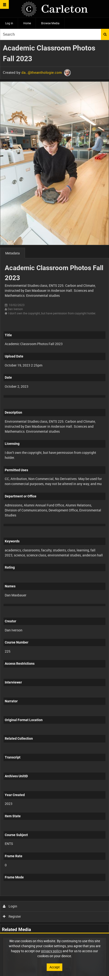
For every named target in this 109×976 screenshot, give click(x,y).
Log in (9, 23)
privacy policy (51, 951)
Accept (55, 967)
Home (27, 23)
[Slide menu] (4, 4)
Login (10, 906)
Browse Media (50, 23)
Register (12, 916)
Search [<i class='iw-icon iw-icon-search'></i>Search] (105, 34)
